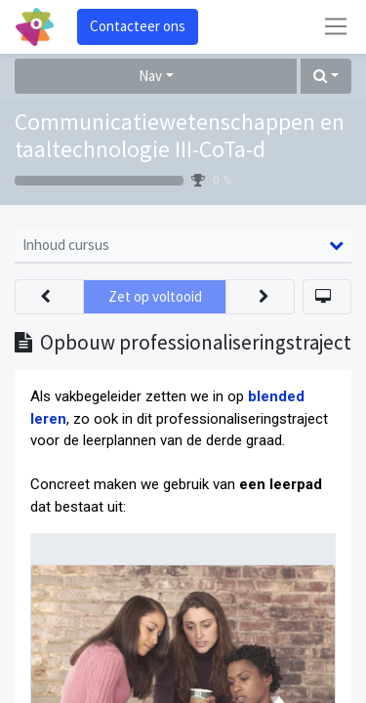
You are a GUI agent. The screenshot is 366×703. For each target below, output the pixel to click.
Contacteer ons (137, 26)
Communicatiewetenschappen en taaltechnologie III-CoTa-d (180, 136)
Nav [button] (150, 75)
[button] (326, 77)
